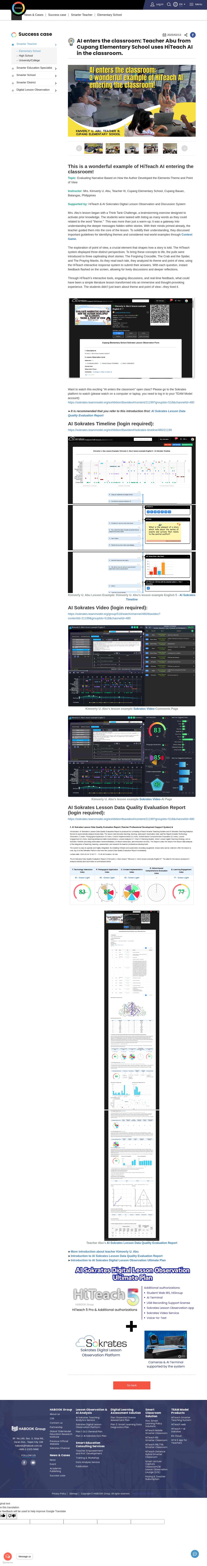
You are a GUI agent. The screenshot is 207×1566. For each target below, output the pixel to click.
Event (53, 1464)
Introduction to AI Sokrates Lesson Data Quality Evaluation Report (117, 1256)
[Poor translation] (12, 1516)
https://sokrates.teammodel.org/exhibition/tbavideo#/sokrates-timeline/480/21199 (120, 430)
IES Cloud (176, 1436)
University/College (29, 60)
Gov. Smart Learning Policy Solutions (153, 1423)
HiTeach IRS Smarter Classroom (156, 1439)
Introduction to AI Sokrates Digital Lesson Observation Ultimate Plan (118, 1260)
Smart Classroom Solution (153, 1413)
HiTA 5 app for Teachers (179, 1441)
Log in (159, 4)
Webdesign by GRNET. (143, 1493)
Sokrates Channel (60, 1448)
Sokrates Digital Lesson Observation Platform (88, 1426)
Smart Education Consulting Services (90, 1444)
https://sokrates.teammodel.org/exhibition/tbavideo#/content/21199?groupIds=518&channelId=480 (131, 402)
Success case (57, 14)
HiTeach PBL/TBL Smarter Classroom (156, 1446)
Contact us (56, 1422)
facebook (193, 35)
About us (55, 1414)
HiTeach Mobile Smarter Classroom (156, 1432)
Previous (79, 148)
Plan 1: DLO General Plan (89, 1431)
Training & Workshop (87, 1457)
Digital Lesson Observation (33, 89)
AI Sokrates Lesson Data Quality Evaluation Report (142, 1243)
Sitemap (73, 1493)
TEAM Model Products (180, 1411)
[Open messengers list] (8, 1556)
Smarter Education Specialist (34, 67)
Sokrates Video (143, 708)
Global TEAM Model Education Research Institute (61, 1434)
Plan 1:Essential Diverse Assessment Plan (123, 1419)
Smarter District (26, 82)
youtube (33, 1462)
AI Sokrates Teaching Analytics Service (87, 1419)
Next (184, 148)
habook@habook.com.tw (28, 1445)
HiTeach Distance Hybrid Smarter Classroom (155, 1454)
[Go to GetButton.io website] (8, 1563)
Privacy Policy (59, 1493)
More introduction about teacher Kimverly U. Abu (105, 1251)
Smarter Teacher (82, 14)
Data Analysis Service (88, 1462)
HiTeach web (178, 1424)
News (53, 1460)
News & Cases (33, 14)
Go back (132, 1385)
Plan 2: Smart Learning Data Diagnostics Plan (126, 1426)
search (169, 4)
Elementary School (109, 14)
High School (26, 55)
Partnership (56, 1427)
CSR (52, 1418)
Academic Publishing (55, 1470)
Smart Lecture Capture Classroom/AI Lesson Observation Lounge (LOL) (156, 1467)
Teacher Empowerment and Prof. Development (89, 1452)
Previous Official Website (59, 1443)
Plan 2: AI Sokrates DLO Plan (91, 1436)
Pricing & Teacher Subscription (155, 1478)
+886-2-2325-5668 (29, 1449)
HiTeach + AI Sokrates (178, 1430)
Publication (82, 1466)
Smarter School (26, 75)
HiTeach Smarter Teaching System (181, 1419)
